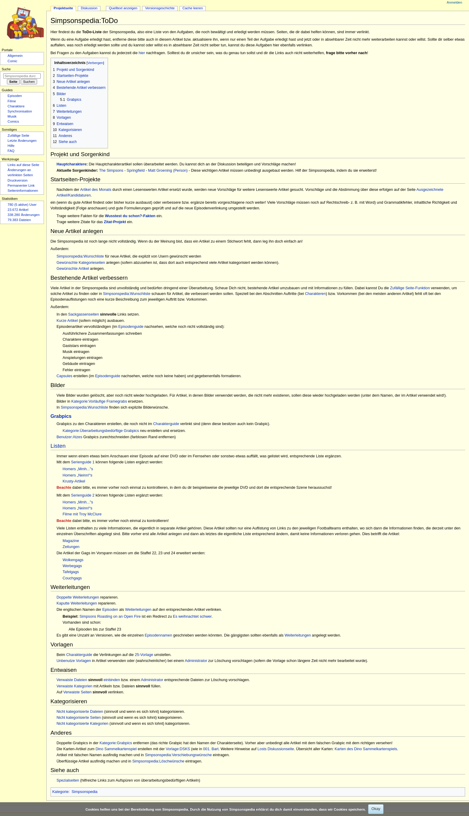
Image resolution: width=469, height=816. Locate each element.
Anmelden (454, 2)
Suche (6, 69)
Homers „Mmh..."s (78, 469)
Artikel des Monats (95, 190)
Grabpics (61, 416)
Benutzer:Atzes (69, 437)
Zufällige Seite (18, 135)
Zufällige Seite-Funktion (410, 288)
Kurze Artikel (67, 321)
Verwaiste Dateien (72, 680)
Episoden (110, 610)
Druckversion (17, 180)
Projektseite (63, 8)
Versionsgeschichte (160, 8)
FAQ (10, 151)
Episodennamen (158, 635)
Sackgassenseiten (83, 314)
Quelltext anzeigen (123, 8)
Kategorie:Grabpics (116, 743)
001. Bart (211, 749)
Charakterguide (166, 424)
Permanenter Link (20, 185)
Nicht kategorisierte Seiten (79, 717)
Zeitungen (71, 547)
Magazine (71, 541)
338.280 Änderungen (23, 215)
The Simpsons (111, 170)
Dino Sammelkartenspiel (116, 749)
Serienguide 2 (83, 495)
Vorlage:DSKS (178, 749)
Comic (12, 61)
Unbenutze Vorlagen (74, 661)
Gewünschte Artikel (73, 269)
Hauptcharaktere (71, 164)
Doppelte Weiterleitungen (78, 597)
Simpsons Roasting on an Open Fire (110, 616)
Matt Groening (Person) (168, 170)
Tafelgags (71, 572)
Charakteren (315, 294)
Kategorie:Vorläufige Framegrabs (99, 401)
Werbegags (72, 566)
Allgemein (14, 55)
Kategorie (60, 792)
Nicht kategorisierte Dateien (80, 712)
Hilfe (10, 145)
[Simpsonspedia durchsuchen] (22, 76)
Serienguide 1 (83, 462)
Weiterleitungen (138, 610)
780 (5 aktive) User (21, 204)
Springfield (136, 170)
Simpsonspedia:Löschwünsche (158, 761)
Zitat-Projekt (115, 222)
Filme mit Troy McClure (82, 514)
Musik (11, 116)
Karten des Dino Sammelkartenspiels (366, 749)
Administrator (196, 661)
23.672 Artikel (17, 209)
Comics (13, 121)
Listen (58, 446)
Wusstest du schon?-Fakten (130, 216)
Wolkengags (73, 560)
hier (141, 53)
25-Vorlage (144, 655)
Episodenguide (131, 327)
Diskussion (89, 8)
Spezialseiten (68, 780)
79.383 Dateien (19, 220)
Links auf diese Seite (23, 165)
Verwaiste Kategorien (74, 686)
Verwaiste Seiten (77, 692)
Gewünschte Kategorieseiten (81, 263)
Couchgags (72, 578)
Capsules (64, 376)
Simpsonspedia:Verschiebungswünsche (178, 755)
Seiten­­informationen (22, 190)
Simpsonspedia (84, 792)
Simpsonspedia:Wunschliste (80, 256)
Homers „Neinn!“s (77, 475)
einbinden (111, 680)
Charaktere (16, 106)
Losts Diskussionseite (276, 749)
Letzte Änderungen (21, 140)
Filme (11, 101)
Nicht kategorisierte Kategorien (83, 723)
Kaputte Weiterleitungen (77, 603)
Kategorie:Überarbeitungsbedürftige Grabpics (101, 431)
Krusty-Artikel (74, 481)
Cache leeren (192, 8)
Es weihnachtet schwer (192, 616)
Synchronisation (19, 111)
